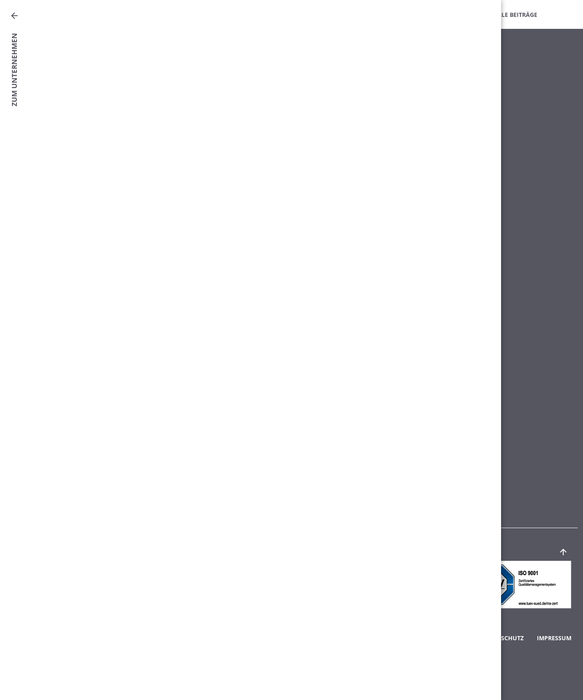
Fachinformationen (325, 15)
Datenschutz (503, 638)
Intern (458, 15)
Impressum (554, 638)
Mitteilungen (245, 15)
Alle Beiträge (515, 15)
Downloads (402, 15)
